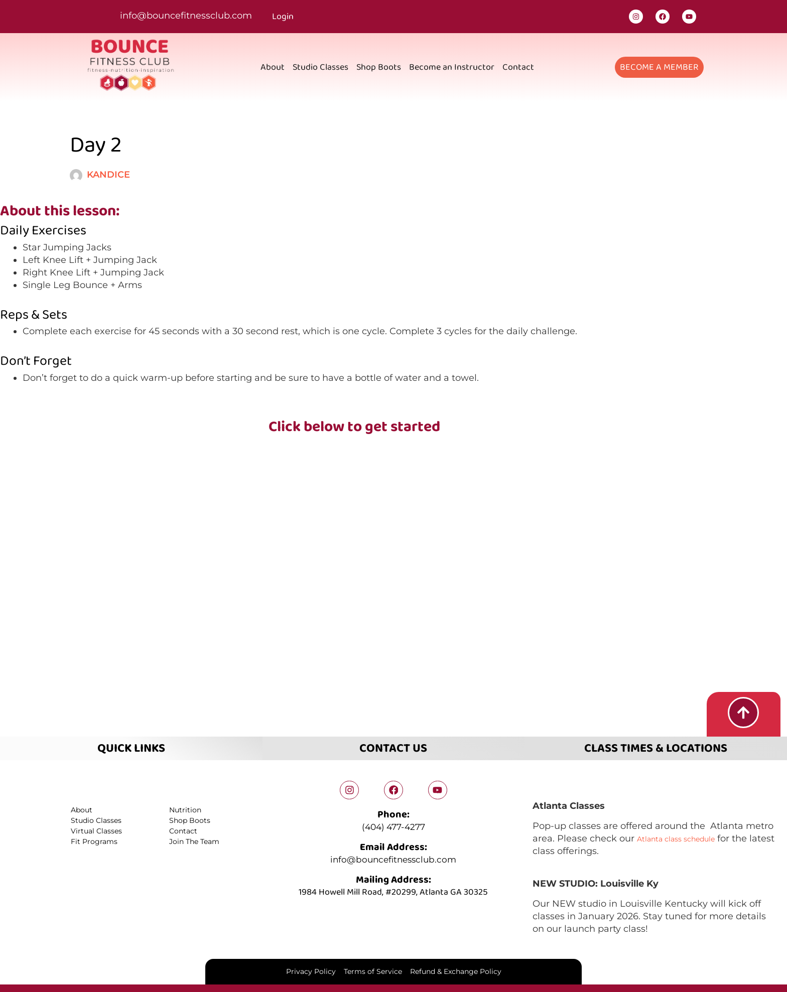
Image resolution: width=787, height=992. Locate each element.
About (272, 67)
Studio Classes (320, 67)
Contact (518, 67)
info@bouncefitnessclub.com (186, 15)
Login (283, 17)
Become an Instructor (451, 67)
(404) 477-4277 (393, 826)
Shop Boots (378, 67)
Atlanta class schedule (687, 836)
